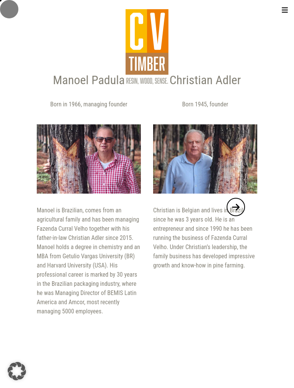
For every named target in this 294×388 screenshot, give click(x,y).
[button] (236, 207)
